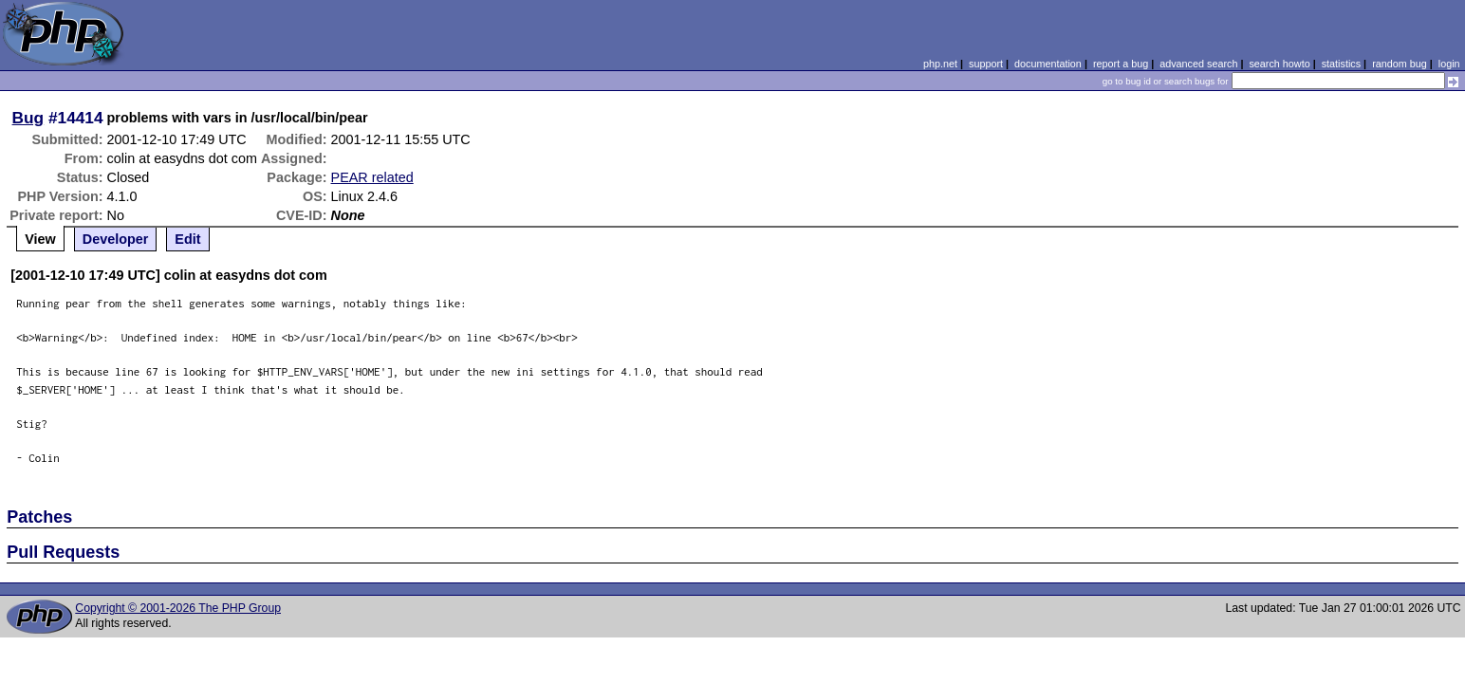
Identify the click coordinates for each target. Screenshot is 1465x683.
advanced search (1198, 63)
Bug (28, 117)
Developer (116, 239)
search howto (1279, 63)
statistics (1341, 63)
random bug (1399, 63)
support (986, 63)
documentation (1048, 63)
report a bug (1120, 63)
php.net (940, 63)
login (1449, 63)
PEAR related (372, 177)
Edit (187, 239)
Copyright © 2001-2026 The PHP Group (178, 608)
